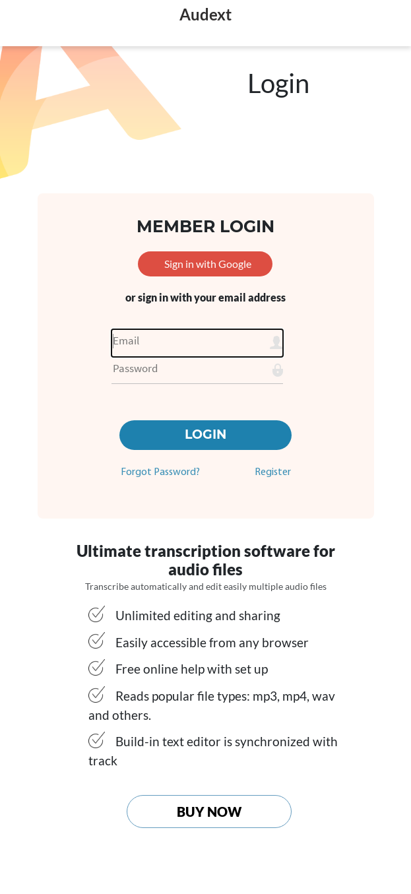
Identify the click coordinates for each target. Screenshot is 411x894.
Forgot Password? (160, 472)
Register (273, 472)
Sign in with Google (207, 263)
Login (205, 434)
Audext (205, 14)
